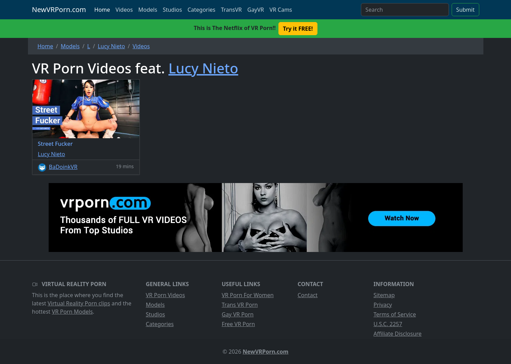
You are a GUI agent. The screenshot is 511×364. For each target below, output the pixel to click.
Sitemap (384, 295)
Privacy (383, 305)
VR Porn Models (72, 311)
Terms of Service (395, 314)
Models (147, 9)
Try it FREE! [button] (298, 28)
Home (102, 9)
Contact (308, 295)
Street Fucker (55, 144)
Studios (172, 9)
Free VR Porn (238, 324)
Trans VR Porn (240, 305)
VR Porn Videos (165, 295)
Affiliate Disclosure (398, 333)
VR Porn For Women (248, 295)
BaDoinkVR (63, 167)
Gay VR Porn (238, 314)
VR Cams (280, 9)
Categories (201, 9)
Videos (124, 9)
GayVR (255, 9)
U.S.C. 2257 (388, 324)
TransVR (231, 9)
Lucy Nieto (203, 68)
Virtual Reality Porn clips (79, 303)
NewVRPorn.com (59, 9)
